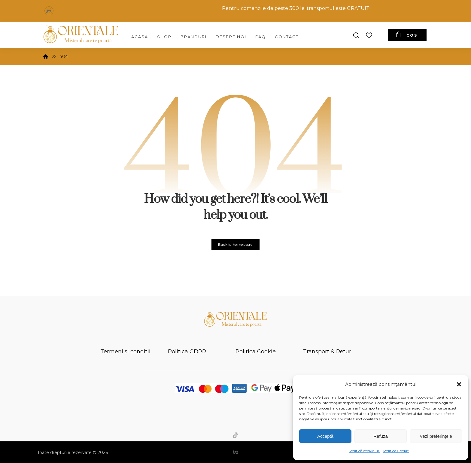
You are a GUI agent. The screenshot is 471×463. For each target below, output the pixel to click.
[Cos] (407, 35)
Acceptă (325, 436)
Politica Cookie (396, 451)
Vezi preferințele (436, 436)
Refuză (380, 436)
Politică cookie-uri (364, 451)
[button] (459, 384)
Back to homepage (235, 244)
